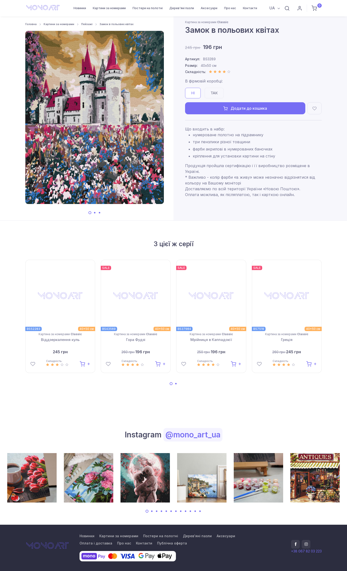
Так (214, 93)
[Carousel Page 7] (175, 511)
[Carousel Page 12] (200, 511)
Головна (31, 24)
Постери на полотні (148, 8)
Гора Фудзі (135, 339)
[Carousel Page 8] (180, 511)
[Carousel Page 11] (195, 511)
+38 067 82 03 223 (306, 551)
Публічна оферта (172, 543)
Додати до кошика (245, 108)
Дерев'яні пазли (181, 8)
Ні (193, 93)
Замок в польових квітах (116, 24)
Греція (287, 339)
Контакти (250, 8)
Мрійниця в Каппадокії (211, 339)
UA (272, 8)
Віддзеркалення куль (60, 339)
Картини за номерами (109, 8)
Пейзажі (87, 24)
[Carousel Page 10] (190, 511)
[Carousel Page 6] (171, 511)
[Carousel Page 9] (185, 511)
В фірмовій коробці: (204, 81)
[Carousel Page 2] (94, 212)
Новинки (79, 8)
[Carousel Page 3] (99, 212)
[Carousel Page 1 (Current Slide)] (89, 212)
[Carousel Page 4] (161, 511)
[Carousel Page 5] (166, 511)
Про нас (230, 8)
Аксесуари (209, 8)
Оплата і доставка (96, 543)
